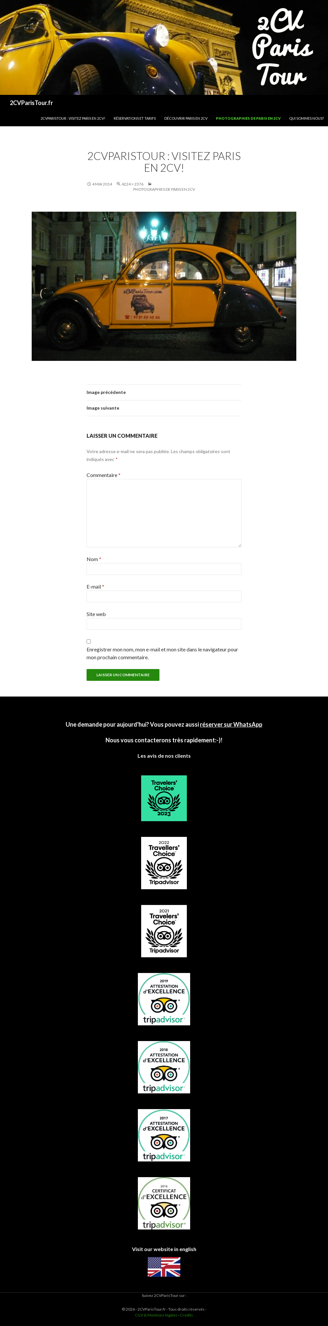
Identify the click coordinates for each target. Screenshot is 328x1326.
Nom (94, 559)
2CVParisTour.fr (31, 102)
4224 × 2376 (132, 184)
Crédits (186, 1315)
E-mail (95, 586)
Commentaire (104, 475)
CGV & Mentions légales (156, 1315)
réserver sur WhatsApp (231, 724)
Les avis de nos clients (164, 755)
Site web (96, 614)
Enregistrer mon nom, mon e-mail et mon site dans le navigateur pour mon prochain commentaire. (162, 653)
